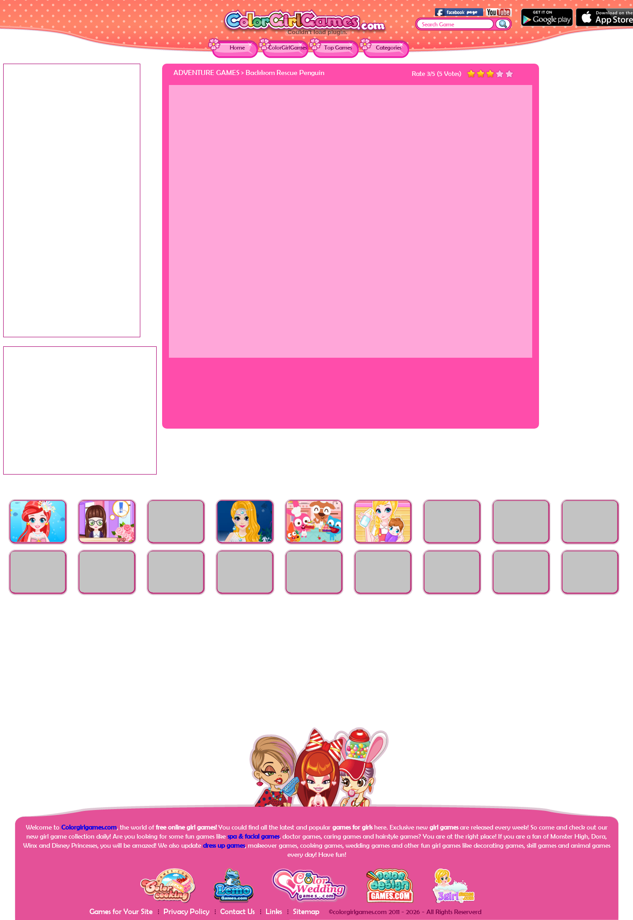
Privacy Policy (186, 911)
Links (274, 911)
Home (237, 47)
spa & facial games (253, 836)
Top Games (338, 47)
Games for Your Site (121, 911)
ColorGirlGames (287, 47)
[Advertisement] (593, 200)
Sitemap (306, 911)
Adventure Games (206, 72)
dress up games (224, 845)
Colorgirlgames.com (89, 827)
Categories (388, 47)
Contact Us (237, 911)
